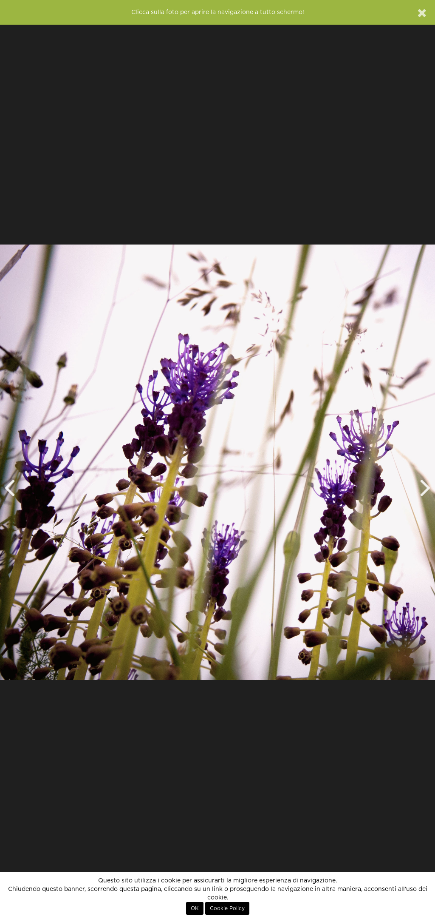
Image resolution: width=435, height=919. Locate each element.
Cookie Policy (227, 908)
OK (195, 908)
